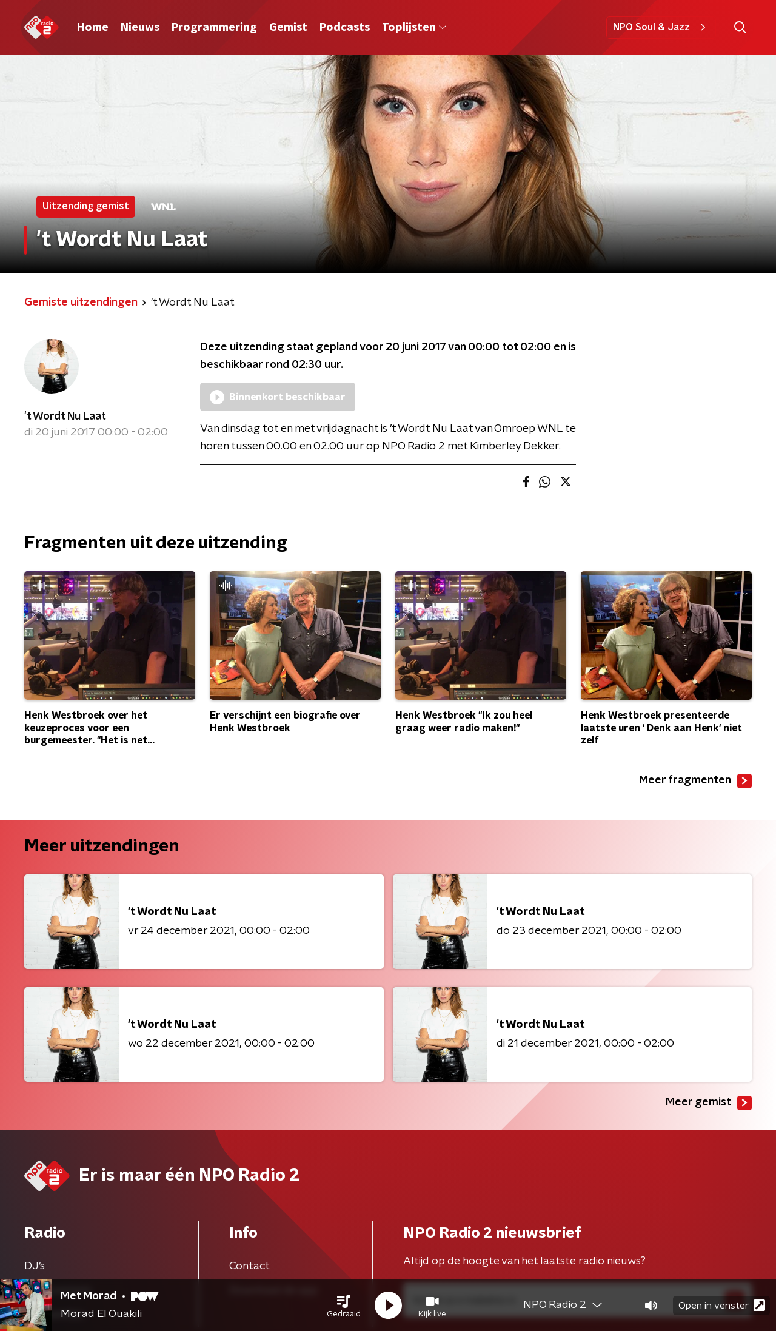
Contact (249, 1266)
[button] (343, 1305)
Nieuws (140, 27)
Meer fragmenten (695, 781)
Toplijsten (414, 27)
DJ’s (34, 1266)
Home (93, 27)
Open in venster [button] (721, 1305)
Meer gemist (709, 1103)
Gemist (288, 27)
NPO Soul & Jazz (661, 27)
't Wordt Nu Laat (65, 416)
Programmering (214, 27)
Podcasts (344, 27)
